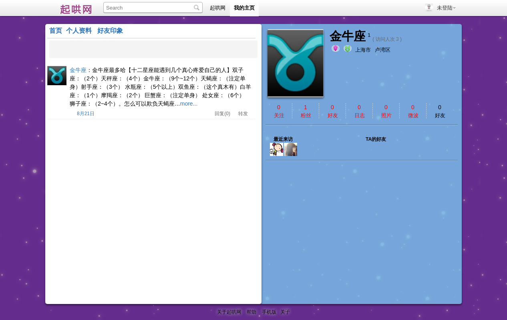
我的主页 (244, 8)
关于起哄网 (229, 312)
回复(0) (222, 113)
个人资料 (79, 30)
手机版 (269, 312)
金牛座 (78, 70)
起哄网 (73, 8)
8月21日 (86, 113)
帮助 (251, 312)
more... (189, 103)
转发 (243, 113)
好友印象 (110, 30)
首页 (55, 30)
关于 (285, 312)
